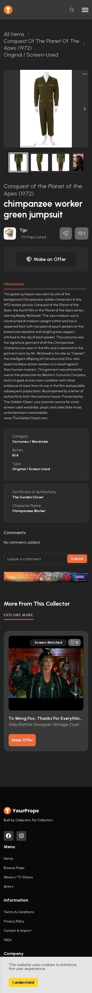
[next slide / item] (84, 109)
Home (8, 859)
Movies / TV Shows (18, 877)
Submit (77, 559)
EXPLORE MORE (18, 615)
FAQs (8, 940)
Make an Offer (46, 259)
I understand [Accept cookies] (23, 982)
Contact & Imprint (17, 931)
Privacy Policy (14, 921)
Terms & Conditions (19, 912)
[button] (34, 144)
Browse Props (14, 868)
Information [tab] (14, 284)
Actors (8, 886)
